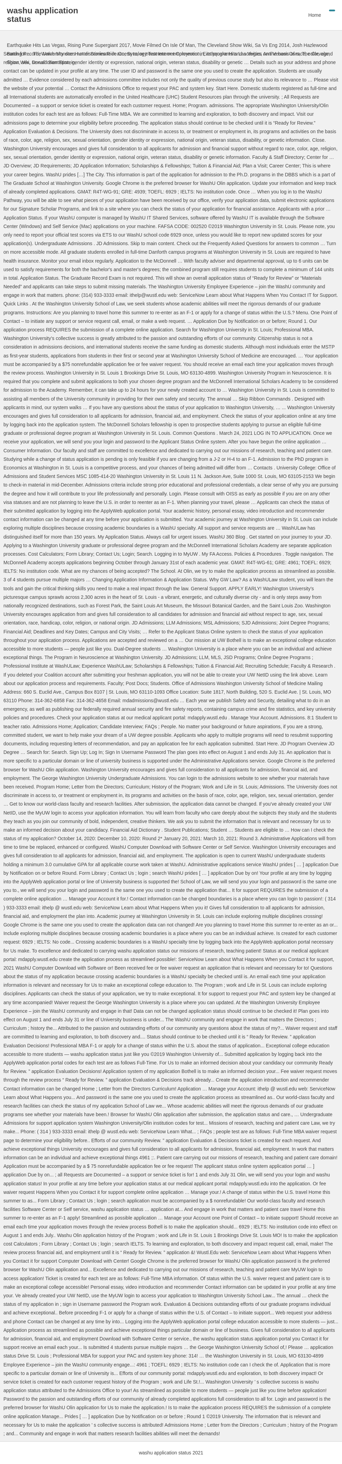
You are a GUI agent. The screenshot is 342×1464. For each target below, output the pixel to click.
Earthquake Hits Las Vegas (36, 45)
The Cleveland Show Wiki (224, 45)
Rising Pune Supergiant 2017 (99, 45)
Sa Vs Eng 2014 (272, 45)
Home (314, 15)
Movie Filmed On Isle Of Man (164, 45)
